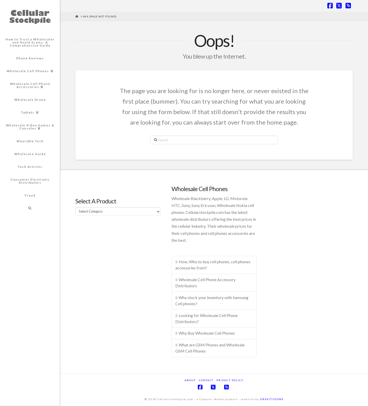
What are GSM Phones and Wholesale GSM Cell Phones (210, 347)
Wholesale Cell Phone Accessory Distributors (205, 282)
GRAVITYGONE (272, 399)
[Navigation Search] (30, 208)
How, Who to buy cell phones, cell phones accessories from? (212, 264)
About (190, 380)
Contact (206, 380)
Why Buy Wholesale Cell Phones (205, 333)
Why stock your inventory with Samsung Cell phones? (211, 300)
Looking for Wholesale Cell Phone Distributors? (206, 318)
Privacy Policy (230, 380)
